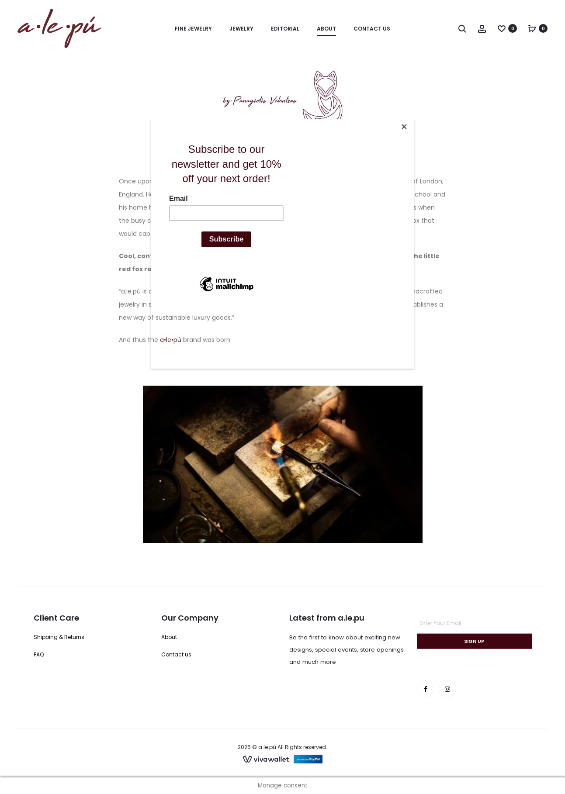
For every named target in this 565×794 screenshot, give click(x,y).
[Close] (412, 121)
